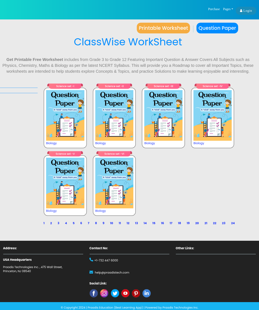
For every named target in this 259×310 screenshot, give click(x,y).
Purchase (214, 9)
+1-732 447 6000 (105, 260)
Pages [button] (226, 9)
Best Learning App (128, 307)
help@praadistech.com (111, 273)
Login (246, 10)
